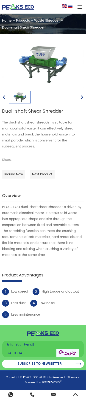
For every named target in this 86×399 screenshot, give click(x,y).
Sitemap (73, 377)
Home (7, 20)
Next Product (42, 174)
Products (23, 20)
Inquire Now (13, 174)
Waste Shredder (47, 20)
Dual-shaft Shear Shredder (23, 27)
